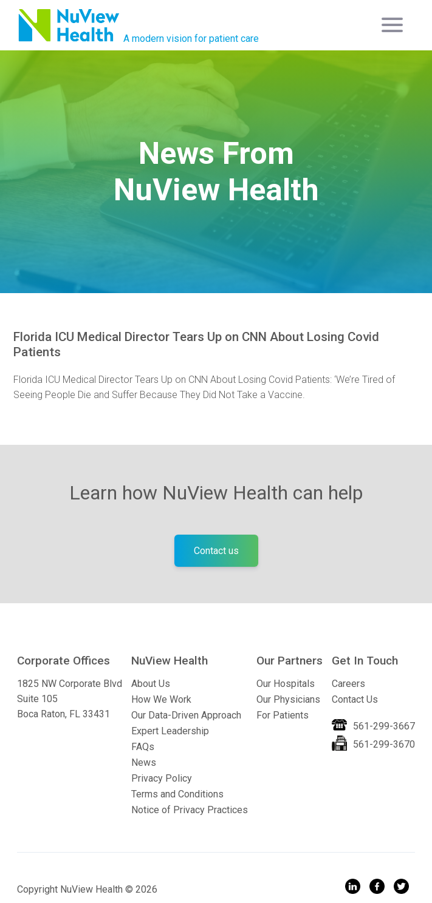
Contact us (216, 550)
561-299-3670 (384, 744)
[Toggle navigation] (393, 24)
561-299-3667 (384, 726)
